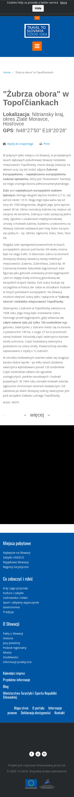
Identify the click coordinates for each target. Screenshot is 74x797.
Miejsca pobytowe (17, 543)
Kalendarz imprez (14, 673)
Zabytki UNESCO (13, 557)
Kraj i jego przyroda (15, 588)
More (63, 2)
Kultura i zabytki (13, 593)
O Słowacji (11, 624)
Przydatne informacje (16, 679)
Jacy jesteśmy (11, 643)
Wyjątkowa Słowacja (16, 562)
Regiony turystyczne (16, 567)
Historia (8, 638)
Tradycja (8, 612)
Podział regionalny (14, 648)
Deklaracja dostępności (36, 712)
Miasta (7, 652)
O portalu (38, 707)
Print (47, 144)
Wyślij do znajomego (20, 144)
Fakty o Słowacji (13, 633)
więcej (37, 415)
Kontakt (59, 712)
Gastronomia (11, 607)
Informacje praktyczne (17, 662)
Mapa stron (21, 707)
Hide (38, 8)
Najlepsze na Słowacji (16, 553)
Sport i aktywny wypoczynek (21, 602)
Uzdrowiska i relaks (15, 598)
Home (7, 72)
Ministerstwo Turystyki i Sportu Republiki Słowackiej (30, 695)
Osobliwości (10, 657)
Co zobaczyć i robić (18, 578)
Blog (6, 686)
